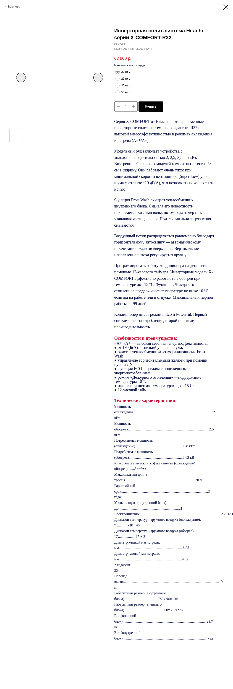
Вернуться (14, 6)
